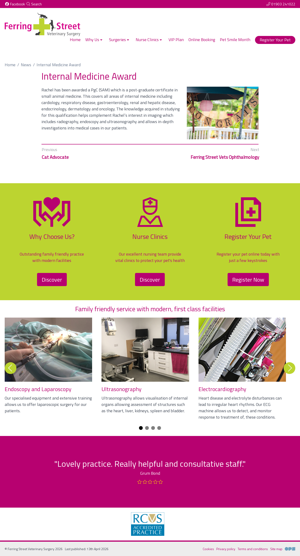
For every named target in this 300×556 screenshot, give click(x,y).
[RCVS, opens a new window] (148, 524)
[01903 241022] (280, 4)
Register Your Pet (275, 40)
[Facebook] (15, 4)
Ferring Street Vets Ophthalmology (225, 157)
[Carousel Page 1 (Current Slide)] (141, 428)
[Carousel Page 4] (159, 428)
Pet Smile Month (235, 39)
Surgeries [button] (119, 39)
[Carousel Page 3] (153, 428)
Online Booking (201, 39)
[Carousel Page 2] (147, 428)
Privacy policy (225, 548)
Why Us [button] (94, 39)
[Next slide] (289, 368)
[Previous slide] (10, 368)
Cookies (208, 548)
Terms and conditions (253, 548)
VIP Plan (176, 39)
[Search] (34, 4)
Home (75, 39)
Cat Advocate (55, 157)
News (26, 65)
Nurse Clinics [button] (149, 39)
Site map (276, 548)
